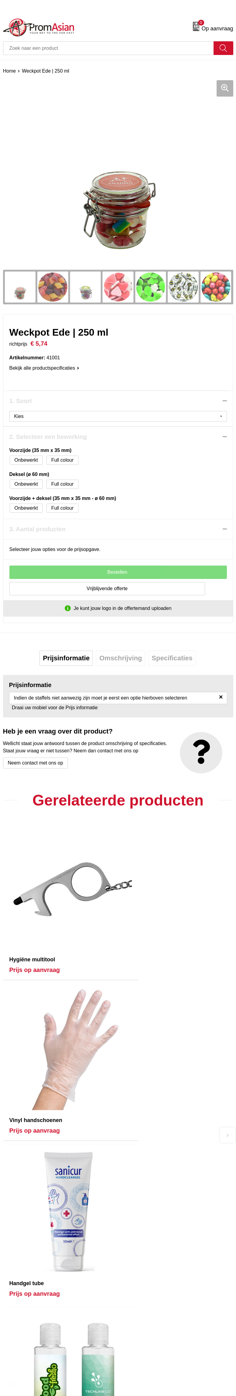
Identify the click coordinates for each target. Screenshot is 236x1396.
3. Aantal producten (37, 529)
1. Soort (20, 401)
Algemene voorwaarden (146, 1281)
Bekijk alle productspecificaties (44, 368)
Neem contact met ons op (35, 762)
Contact (11, 1281)
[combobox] (108, 48)
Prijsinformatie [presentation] (66, 658)
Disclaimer (132, 1308)
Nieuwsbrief (134, 1197)
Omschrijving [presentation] (120, 658)
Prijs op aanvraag (34, 949)
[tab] (66, 658)
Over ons (131, 1187)
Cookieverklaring (139, 1290)
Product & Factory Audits (29, 1290)
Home (9, 71)
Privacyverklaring (139, 1299)
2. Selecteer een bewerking (48, 436)
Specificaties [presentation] (172, 658)
